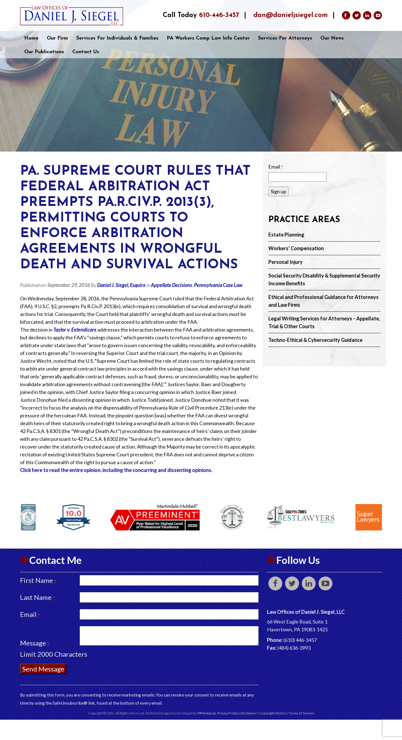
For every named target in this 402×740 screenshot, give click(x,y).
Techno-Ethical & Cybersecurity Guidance (315, 340)
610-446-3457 (219, 15)
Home (31, 38)
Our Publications (44, 52)
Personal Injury (285, 262)
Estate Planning (286, 235)
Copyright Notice (272, 713)
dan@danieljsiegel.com (290, 15)
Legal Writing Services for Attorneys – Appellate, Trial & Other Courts (324, 322)
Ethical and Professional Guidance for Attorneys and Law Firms (323, 301)
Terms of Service (301, 713)
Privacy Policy (227, 713)
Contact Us (85, 52)
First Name (38, 580)
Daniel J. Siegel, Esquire (121, 285)
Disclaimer (249, 713)
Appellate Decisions (171, 285)
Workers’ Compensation (296, 248)
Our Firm (57, 38)
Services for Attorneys (285, 38)
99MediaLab (206, 713)
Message (34, 643)
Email (275, 167)
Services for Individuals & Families (117, 38)
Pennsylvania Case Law (218, 285)
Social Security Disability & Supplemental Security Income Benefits (324, 279)
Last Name (37, 597)
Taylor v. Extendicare (75, 330)
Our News (332, 38)
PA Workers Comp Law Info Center (208, 38)
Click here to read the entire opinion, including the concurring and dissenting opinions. (116, 470)
